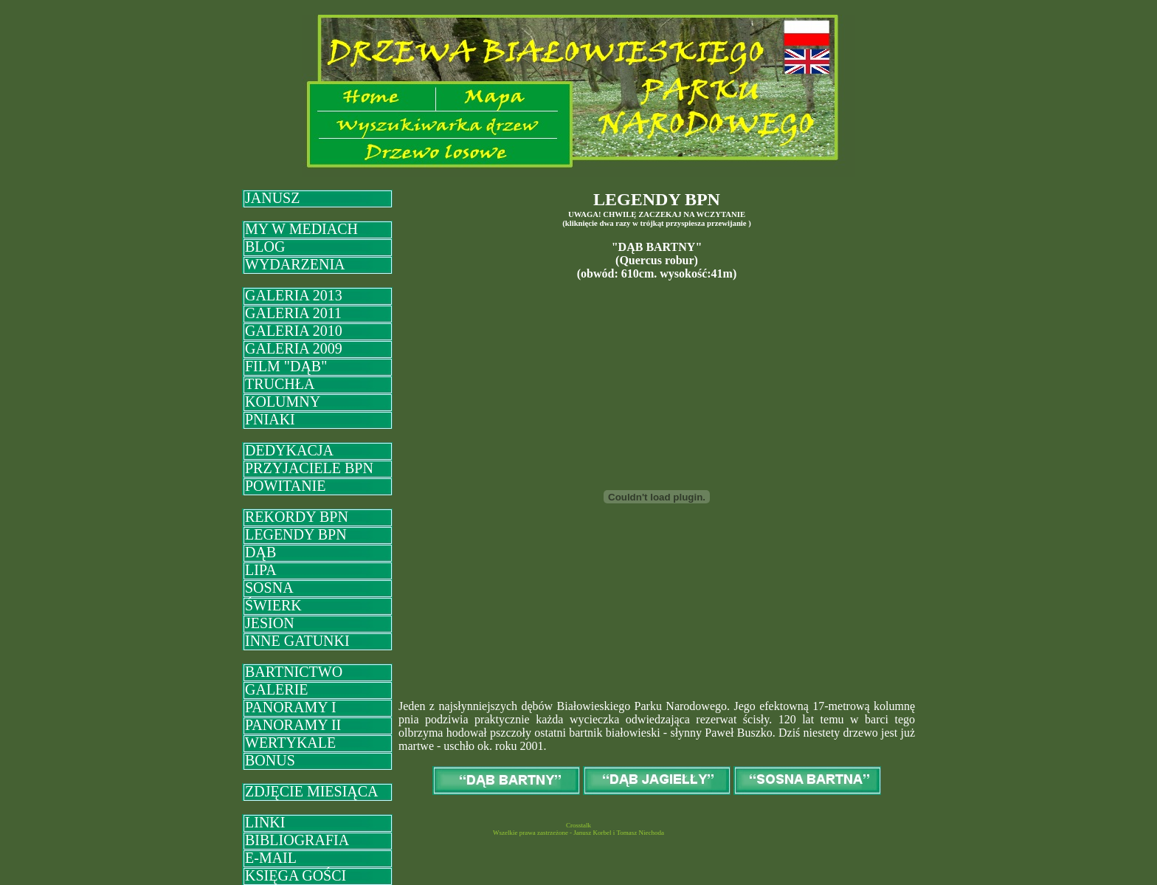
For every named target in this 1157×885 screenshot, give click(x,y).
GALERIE (276, 689)
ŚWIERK (273, 605)
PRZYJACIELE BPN (309, 468)
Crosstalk (578, 825)
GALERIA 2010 (293, 331)
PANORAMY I (290, 707)
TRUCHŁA (279, 384)
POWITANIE (285, 486)
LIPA (261, 570)
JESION (269, 623)
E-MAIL (271, 858)
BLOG (265, 246)
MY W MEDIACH (301, 229)
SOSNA (269, 587)
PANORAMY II (293, 725)
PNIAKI (270, 419)
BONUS (270, 760)
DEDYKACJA (289, 450)
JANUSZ (272, 198)
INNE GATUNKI (297, 641)
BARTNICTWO (293, 672)
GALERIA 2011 (293, 313)
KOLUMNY (282, 401)
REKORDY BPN (296, 517)
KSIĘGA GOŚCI (295, 875)
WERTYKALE (290, 742)
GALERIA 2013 (293, 295)
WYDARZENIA (295, 264)
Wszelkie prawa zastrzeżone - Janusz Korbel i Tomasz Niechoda (578, 832)
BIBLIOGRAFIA (297, 840)
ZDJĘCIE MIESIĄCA (312, 791)
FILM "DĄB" (286, 366)
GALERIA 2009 (293, 348)
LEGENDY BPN (296, 534)
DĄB (260, 552)
